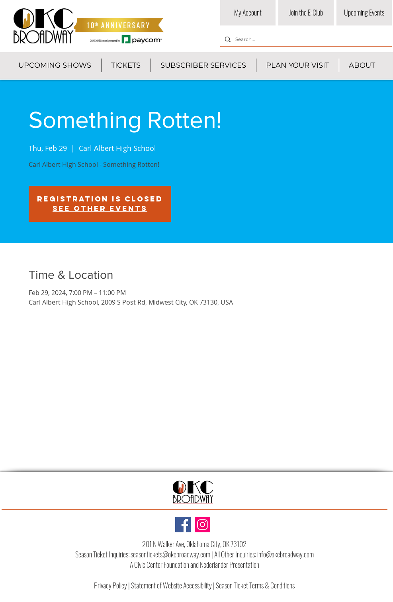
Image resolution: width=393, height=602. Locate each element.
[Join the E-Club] (306, 12)
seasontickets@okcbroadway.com (170, 554)
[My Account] (248, 12)
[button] (54, 65)
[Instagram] (202, 524)
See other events (100, 208)
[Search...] (305, 39)
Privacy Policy (110, 585)
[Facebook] (183, 524)
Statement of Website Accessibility (171, 585)
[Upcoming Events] (364, 12)
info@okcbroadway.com (285, 554)
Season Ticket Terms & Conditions (255, 585)
